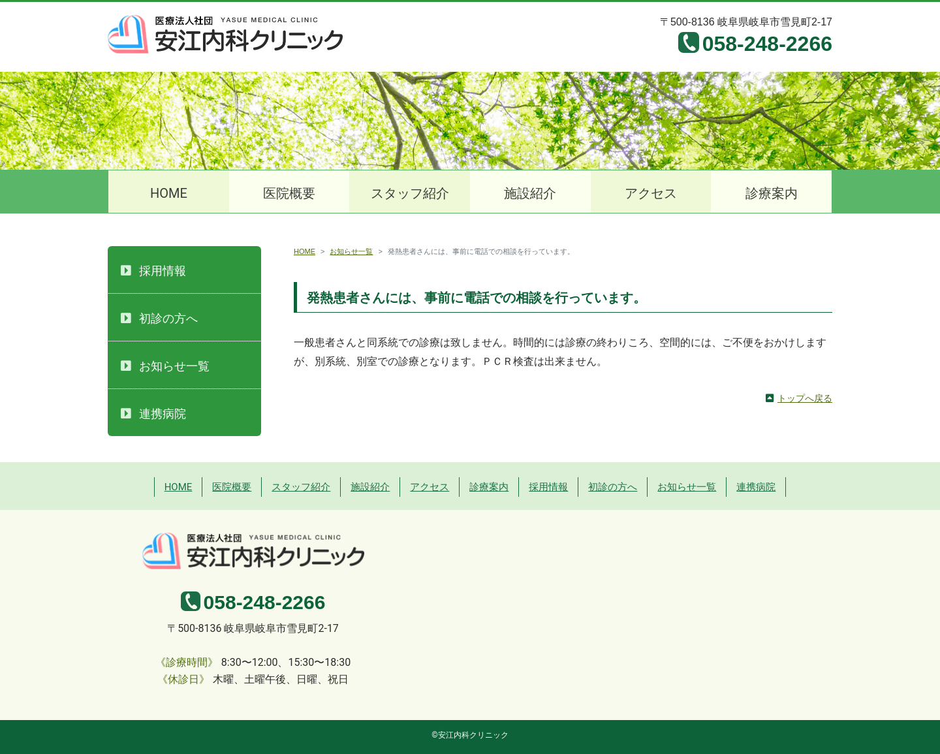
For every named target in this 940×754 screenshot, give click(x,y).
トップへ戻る (804, 398)
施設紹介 (530, 193)
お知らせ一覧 (351, 251)
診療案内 (771, 193)
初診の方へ (168, 318)
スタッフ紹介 (410, 193)
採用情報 (162, 270)
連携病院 (162, 413)
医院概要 (289, 193)
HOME (168, 193)
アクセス (651, 193)
